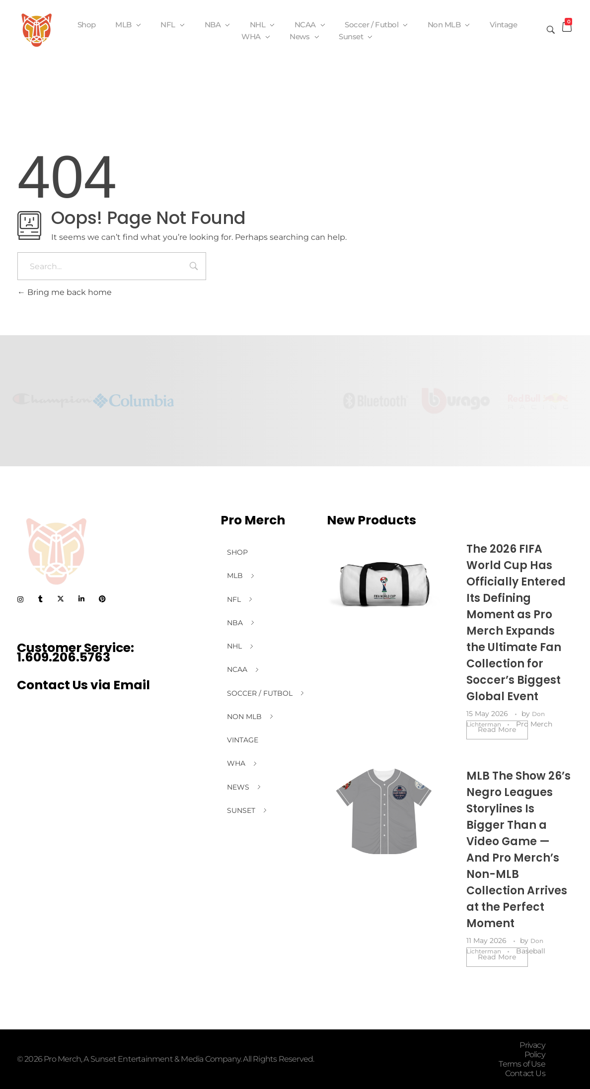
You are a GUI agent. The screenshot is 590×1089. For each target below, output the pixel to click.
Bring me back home (64, 292)
